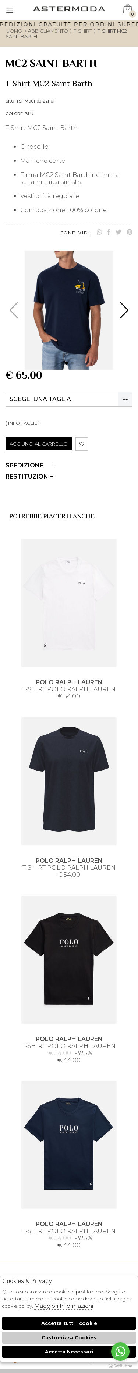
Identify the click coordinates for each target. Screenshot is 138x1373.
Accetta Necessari (69, 1351)
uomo (14, 31)
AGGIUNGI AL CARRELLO (39, 444)
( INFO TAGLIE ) (23, 423)
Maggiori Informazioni (63, 1305)
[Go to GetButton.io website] (120, 1365)
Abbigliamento (48, 31)
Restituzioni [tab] (29, 476)
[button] (66, 363)
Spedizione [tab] (29, 465)
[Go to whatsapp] (120, 1351)
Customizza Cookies (69, 1337)
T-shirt (83, 31)
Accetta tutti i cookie (69, 1323)
